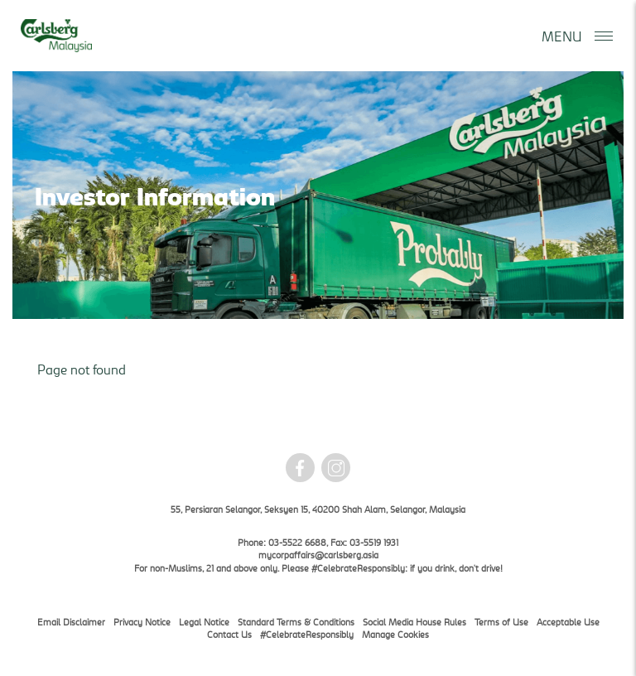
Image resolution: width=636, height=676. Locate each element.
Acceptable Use (568, 621)
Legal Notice (204, 621)
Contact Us (229, 634)
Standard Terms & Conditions (296, 621)
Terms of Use (501, 621)
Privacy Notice (142, 621)
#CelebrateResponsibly (307, 634)
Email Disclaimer (71, 621)
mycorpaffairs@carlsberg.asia (318, 554)
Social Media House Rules (414, 621)
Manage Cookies (395, 634)
